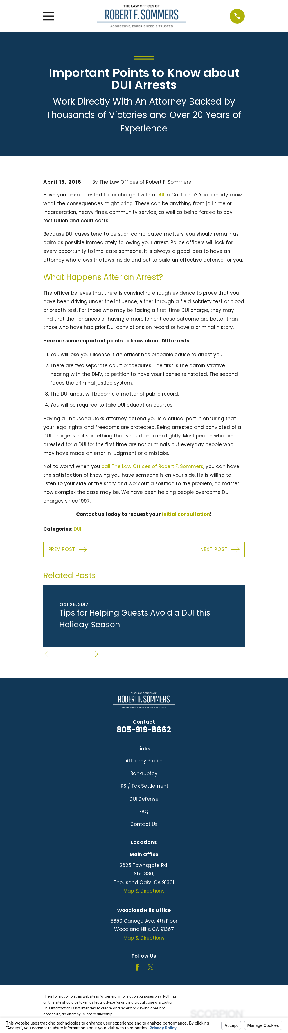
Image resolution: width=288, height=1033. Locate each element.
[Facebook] (137, 967)
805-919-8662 (144, 729)
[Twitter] (150, 967)
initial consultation (186, 514)
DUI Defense (144, 799)
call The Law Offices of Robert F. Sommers (152, 466)
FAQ (143, 811)
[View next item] (98, 654)
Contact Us (144, 824)
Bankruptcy (144, 773)
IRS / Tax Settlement (144, 786)
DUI (160, 194)
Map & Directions (144, 890)
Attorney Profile (144, 760)
